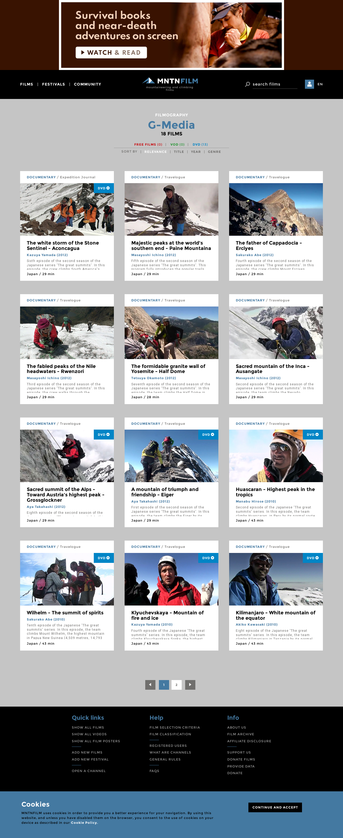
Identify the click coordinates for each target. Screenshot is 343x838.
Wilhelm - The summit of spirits (65, 613)
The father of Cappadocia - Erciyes (269, 245)
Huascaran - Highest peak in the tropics (275, 492)
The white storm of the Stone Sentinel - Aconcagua (63, 245)
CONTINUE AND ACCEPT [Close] (275, 807)
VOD (177, 144)
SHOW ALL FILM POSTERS (96, 741)
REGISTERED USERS (168, 746)
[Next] (190, 685)
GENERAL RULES (165, 759)
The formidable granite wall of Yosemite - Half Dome (168, 369)
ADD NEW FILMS (87, 752)
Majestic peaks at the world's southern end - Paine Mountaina (171, 245)
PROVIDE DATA (241, 766)
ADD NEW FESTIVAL (90, 759)
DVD (200, 144)
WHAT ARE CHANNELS (170, 752)
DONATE (235, 773)
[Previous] (150, 685)
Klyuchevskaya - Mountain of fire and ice (167, 615)
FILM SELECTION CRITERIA (175, 727)
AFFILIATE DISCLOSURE (249, 741)
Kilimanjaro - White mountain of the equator (275, 615)
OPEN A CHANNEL (89, 771)
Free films (148, 144)
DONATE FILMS (241, 759)
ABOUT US (236, 727)
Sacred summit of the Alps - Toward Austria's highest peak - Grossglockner (66, 494)
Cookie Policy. (84, 823)
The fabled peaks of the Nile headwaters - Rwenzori (61, 369)
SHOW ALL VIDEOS (89, 734)
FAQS (154, 771)
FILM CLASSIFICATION (170, 734)
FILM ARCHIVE (240, 734)
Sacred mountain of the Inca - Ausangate (273, 369)
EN (320, 84)
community (87, 84)
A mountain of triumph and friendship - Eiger (165, 492)
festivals (53, 84)
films (26, 84)
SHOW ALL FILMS (88, 727)
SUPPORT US (239, 752)
